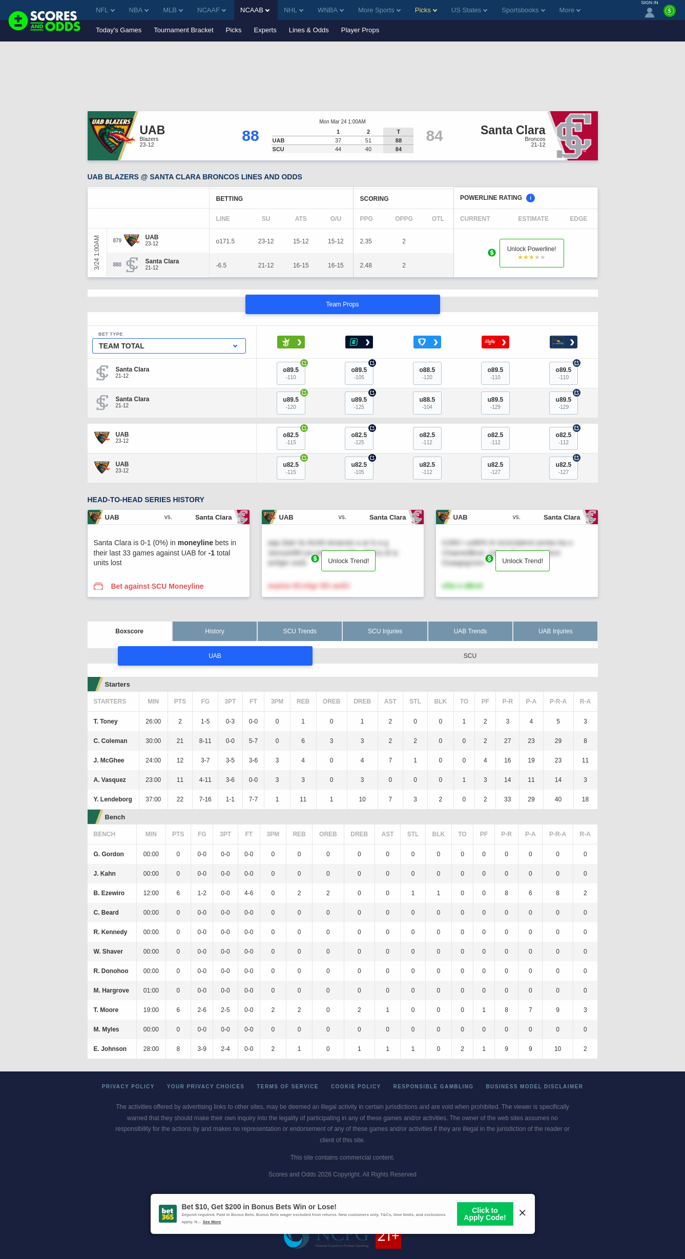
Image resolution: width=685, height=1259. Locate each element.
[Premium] (669, 15)
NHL (293, 10)
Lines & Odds (309, 30)
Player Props (360, 30)
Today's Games (118, 30)
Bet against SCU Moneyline (157, 586)
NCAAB (254, 10)
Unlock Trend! (348, 561)
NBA (139, 10)
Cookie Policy (356, 1086)
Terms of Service (288, 1086)
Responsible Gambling (433, 1086)
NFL (105, 10)
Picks (234, 30)
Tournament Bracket (183, 30)
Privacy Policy (128, 1086)
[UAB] (152, 237)
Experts (265, 30)
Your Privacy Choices (206, 1086)
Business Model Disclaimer (534, 1086)
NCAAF (211, 10)
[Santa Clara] (162, 261)
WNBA (331, 10)
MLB (173, 10)
